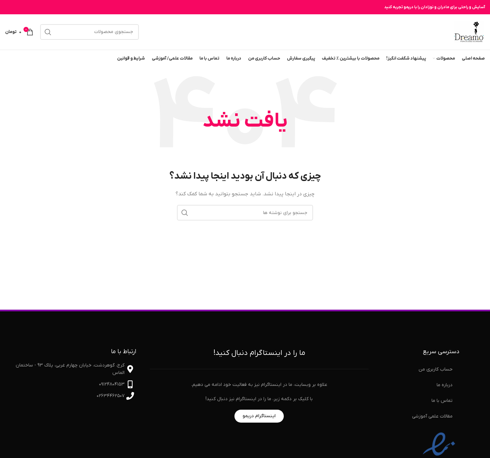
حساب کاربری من (436, 369)
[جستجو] (89, 32)
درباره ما (445, 385)
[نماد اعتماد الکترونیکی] (439, 453)
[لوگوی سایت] (469, 32)
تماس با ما (442, 400)
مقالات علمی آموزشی (432, 416)
